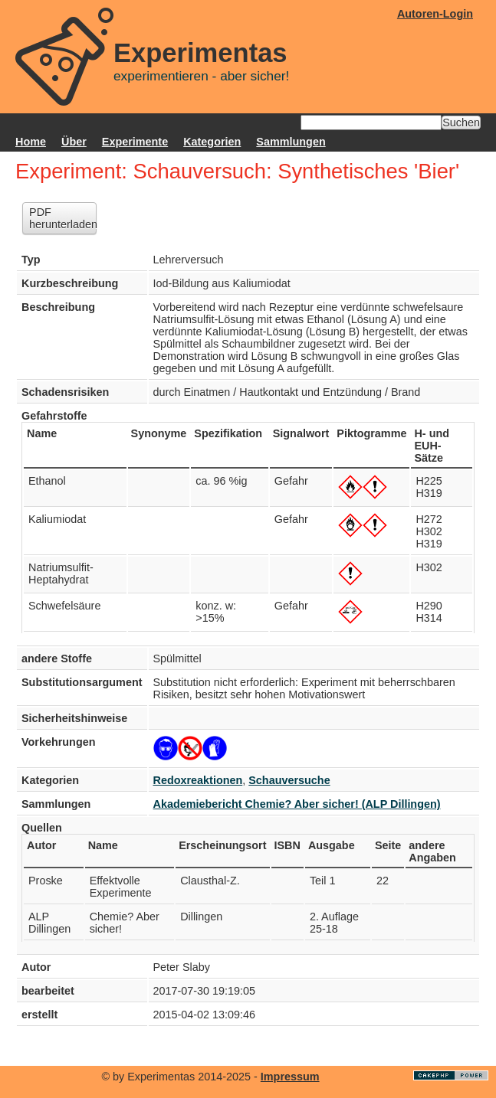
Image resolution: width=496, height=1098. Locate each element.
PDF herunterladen (63, 218)
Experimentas (200, 52)
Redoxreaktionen (198, 780)
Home (30, 142)
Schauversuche (289, 780)
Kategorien (212, 142)
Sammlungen (290, 142)
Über (74, 142)
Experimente (135, 142)
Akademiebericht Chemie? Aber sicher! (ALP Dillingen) (297, 804)
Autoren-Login (435, 14)
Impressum (290, 1076)
